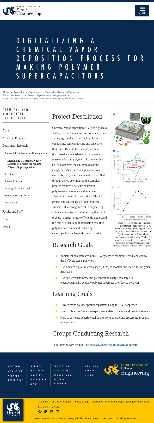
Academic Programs (14, 138)
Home (6, 92)
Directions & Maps (114, 401)
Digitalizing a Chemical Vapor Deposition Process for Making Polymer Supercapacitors (24, 163)
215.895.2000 (106, 418)
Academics (19, 92)
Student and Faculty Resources (62, 379)
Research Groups (14, 181)
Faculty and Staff (12, 211)
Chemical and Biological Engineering (62, 92)
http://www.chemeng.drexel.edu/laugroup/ (112, 344)
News (5, 219)
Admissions (16, 371)
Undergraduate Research (17, 188)
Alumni (90, 375)
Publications (11, 202)
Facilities (9, 174)
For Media (56, 401)
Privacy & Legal (82, 401)
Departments (34, 92)
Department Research (13, 95)
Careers (67, 401)
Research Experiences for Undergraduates (47, 95)
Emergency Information (138, 401)
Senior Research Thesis (17, 195)
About (6, 130)
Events (6, 226)
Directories (97, 401)
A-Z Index (43, 401)
